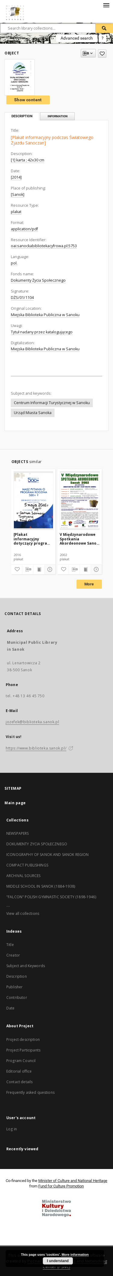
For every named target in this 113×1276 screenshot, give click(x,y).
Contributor (16, 997)
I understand (58, 1261)
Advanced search (77, 38)
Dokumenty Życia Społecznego (38, 280)
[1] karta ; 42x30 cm (27, 160)
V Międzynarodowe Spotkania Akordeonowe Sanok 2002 (79, 539)
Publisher (14, 986)
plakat (16, 211)
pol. (14, 263)
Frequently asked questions (30, 1092)
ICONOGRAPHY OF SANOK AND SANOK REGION (47, 854)
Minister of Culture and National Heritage (72, 1180)
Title (10, 944)
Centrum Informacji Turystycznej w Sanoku (52, 402)
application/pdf (24, 229)
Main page (15, 802)
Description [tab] (22, 116)
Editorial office (19, 1071)
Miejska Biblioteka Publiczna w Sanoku (45, 314)
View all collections (22, 913)
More (89, 584)
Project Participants (23, 1050)
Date (10, 1008)
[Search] (104, 28)
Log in (11, 1129)
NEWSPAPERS (17, 833)
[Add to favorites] (102, 54)
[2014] (16, 177)
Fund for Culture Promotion (61, 1186)
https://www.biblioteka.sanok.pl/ (36, 748)
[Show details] (49, 569)
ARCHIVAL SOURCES (23, 875)
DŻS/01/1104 (22, 297)
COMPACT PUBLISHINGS (27, 865)
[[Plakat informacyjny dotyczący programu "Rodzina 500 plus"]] (33, 500)
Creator (13, 955)
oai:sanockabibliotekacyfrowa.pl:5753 (44, 245)
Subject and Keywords (25, 965)
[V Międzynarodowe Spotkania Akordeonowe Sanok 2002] (79, 500)
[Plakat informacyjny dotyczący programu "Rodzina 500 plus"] (33, 539)
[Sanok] (17, 194)
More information (75, 1254)
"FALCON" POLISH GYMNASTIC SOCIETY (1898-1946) (51, 896)
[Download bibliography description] (27, 569)
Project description (23, 1039)
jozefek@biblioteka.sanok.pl (32, 721)
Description (16, 976)
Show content (28, 99)
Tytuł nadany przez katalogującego (42, 332)
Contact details (19, 1081)
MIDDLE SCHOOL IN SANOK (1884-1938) (40, 886)
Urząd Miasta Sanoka (33, 412)
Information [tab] (57, 116)
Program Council (21, 1060)
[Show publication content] (38, 569)
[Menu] (106, 5)
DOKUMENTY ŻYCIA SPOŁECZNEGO (36, 844)
